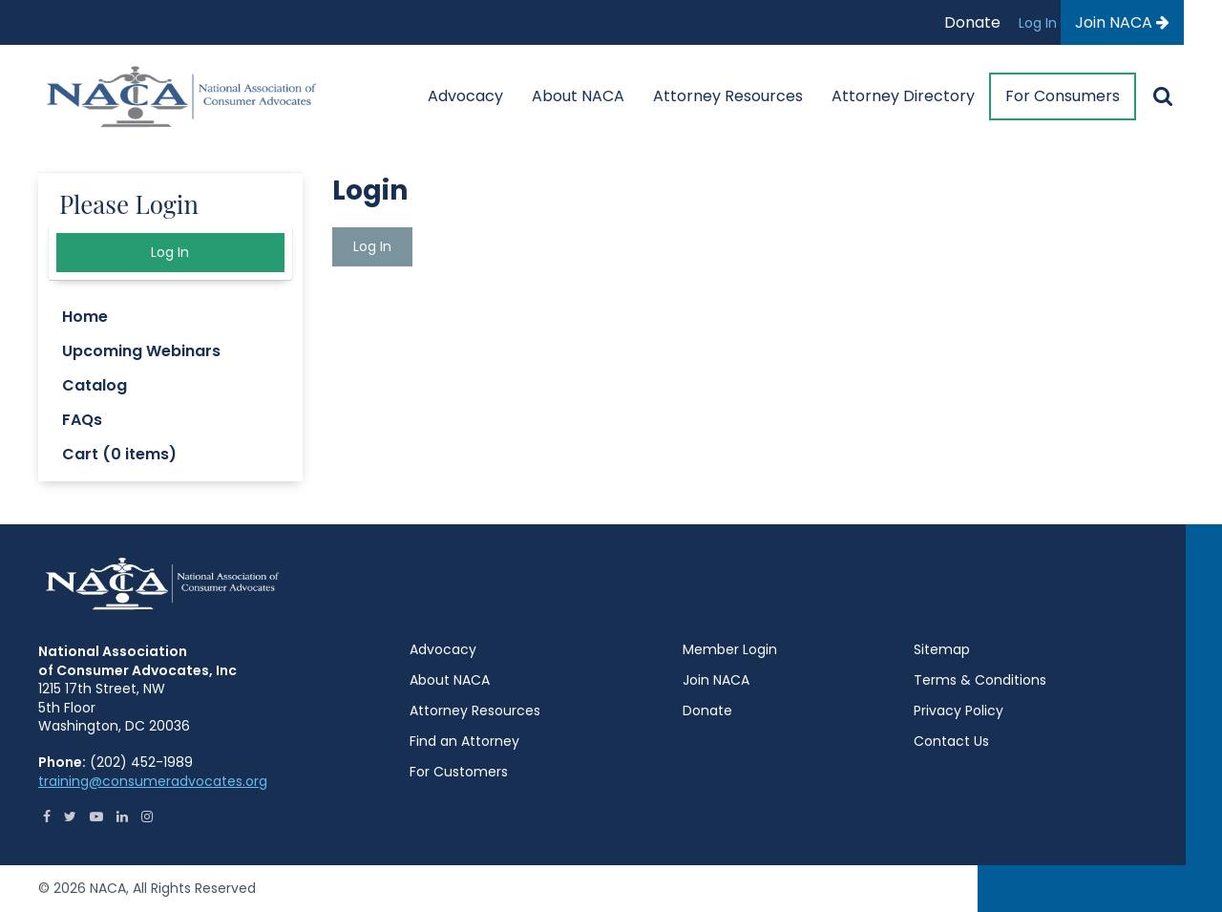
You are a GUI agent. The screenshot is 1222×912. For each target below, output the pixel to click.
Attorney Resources (728, 96)
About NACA (578, 96)
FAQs (82, 420)
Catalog (94, 385)
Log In (1040, 22)
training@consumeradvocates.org (152, 781)
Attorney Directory (903, 96)
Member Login (730, 649)
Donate (972, 22)
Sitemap (942, 649)
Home (85, 317)
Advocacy (465, 96)
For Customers (459, 771)
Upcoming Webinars (141, 351)
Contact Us (951, 741)
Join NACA (1122, 22)
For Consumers (1062, 96)
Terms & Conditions (980, 679)
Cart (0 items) (119, 454)
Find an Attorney (464, 741)
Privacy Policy (958, 710)
